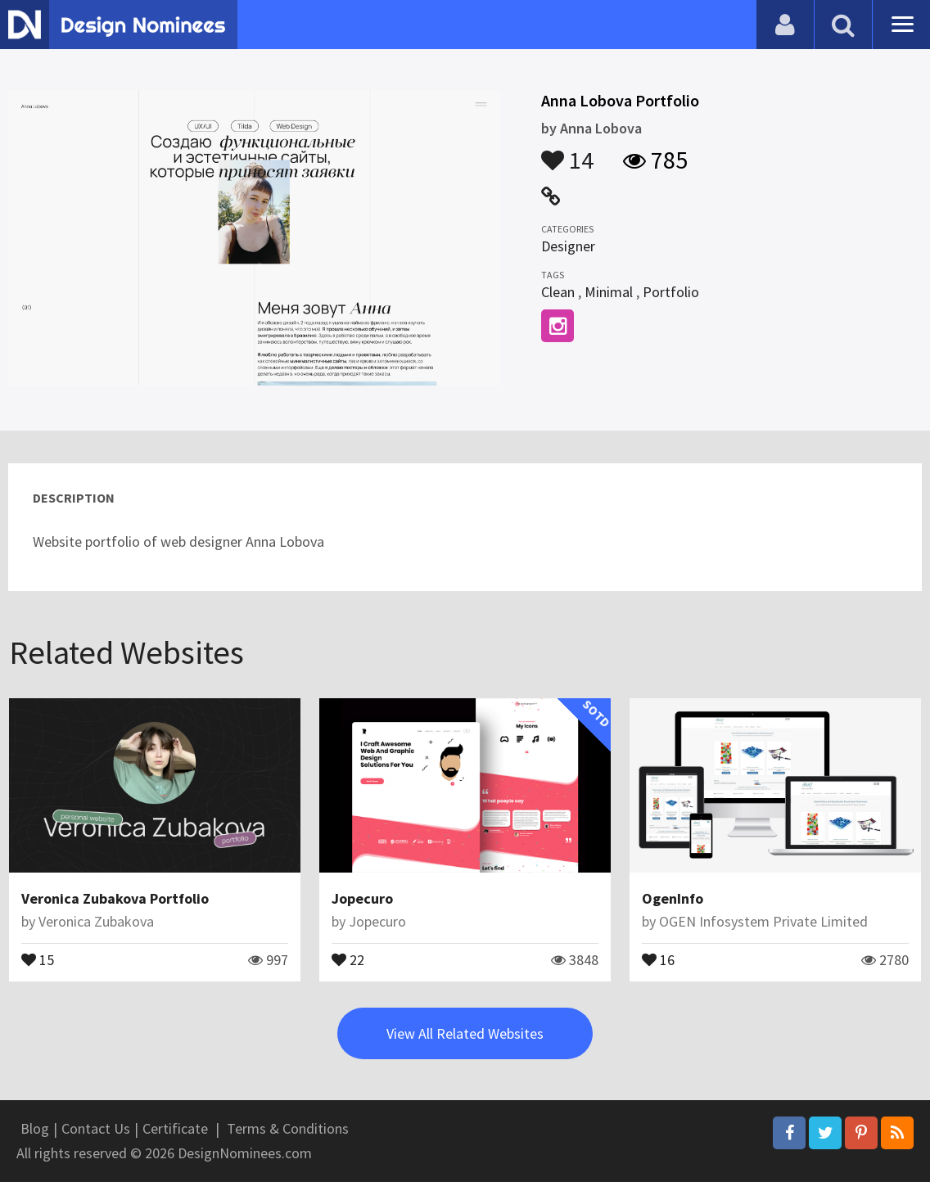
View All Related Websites (465, 1033)
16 (658, 958)
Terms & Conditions (288, 1128)
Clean (558, 291)
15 (37, 958)
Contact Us (95, 1128)
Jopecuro (362, 898)
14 (567, 152)
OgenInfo (672, 898)
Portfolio (671, 291)
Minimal (609, 291)
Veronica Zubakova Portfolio (115, 898)
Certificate (175, 1128)
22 (348, 958)
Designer (568, 246)
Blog (34, 1128)
